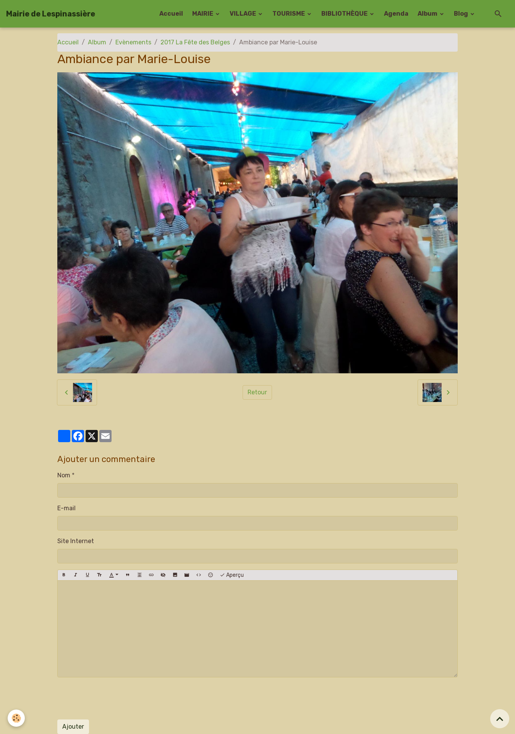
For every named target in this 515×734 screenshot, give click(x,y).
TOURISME (289, 13)
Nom (63, 475)
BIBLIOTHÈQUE (345, 13)
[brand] (50, 14)
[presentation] (115, 698)
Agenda (396, 13)
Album (428, 13)
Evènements (133, 42)
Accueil (171, 13)
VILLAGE (243, 13)
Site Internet (75, 541)
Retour (257, 392)
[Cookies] (16, 718)
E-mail (66, 508)
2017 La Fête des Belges (195, 42)
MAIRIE (203, 13)
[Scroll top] (499, 718)
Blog (461, 13)
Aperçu (232, 575)
